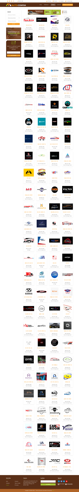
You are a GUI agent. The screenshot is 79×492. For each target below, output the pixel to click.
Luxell (53, 490)
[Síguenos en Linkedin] (11, 1)
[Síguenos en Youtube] (13, 1)
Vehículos (46, 4)
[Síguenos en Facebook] (9, 1)
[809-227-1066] (20, 1)
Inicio (41, 4)
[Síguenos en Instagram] (7, 1)
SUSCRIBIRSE (48, 484)
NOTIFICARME (13, 55)
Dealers (53, 4)
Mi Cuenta (16, 485)
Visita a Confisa (17, 483)
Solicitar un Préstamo (67, 4)
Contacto (59, 4)
